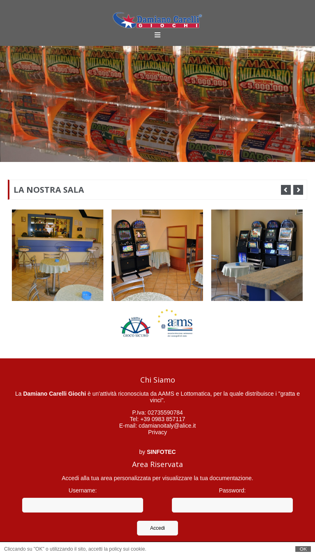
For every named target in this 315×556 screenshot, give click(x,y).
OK (303, 549)
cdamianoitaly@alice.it (167, 425)
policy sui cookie (127, 549)
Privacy (157, 432)
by (157, 452)
